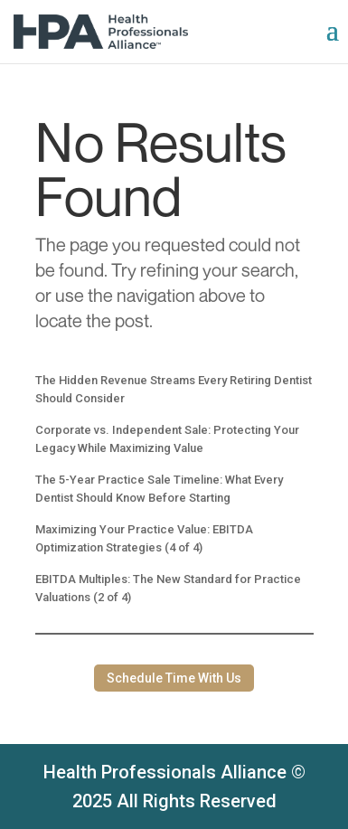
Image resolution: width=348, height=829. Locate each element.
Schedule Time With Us (174, 678)
